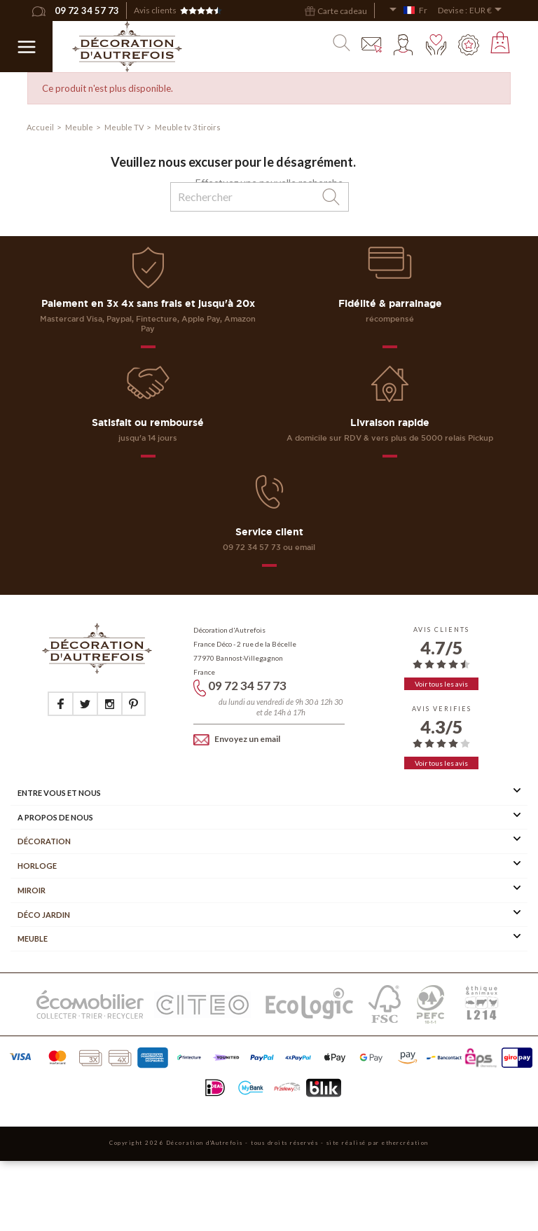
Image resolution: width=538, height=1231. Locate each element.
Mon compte (404, 44)
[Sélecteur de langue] (408, 10)
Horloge (37, 865)
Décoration (44, 841)
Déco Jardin (44, 914)
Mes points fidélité (468, 44)
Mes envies (436, 44)
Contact (371, 44)
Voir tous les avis (441, 684)
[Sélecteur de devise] (487, 10)
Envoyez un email (236, 739)
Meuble (33, 938)
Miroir (32, 890)
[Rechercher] (259, 197)
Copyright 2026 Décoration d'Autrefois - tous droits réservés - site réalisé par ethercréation (269, 1142)
